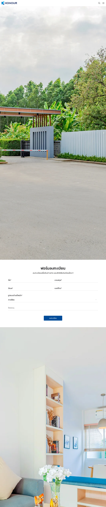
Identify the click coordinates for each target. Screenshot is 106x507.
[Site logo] (9, 3)
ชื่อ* (9, 280)
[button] (2, 133)
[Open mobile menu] (103, 3)
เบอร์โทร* (58, 288)
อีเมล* (10, 288)
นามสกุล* (58, 280)
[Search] (99, 3)
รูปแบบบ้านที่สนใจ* (15, 295)
